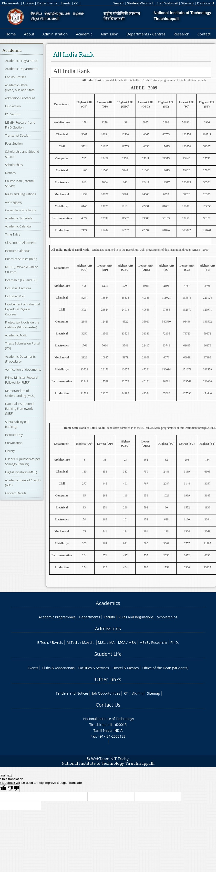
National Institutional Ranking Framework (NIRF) (19, 408)
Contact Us (108, 704)
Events (66, 3)
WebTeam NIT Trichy (110, 759)
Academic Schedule (18, 218)
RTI (126, 693)
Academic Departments (21, 68)
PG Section (12, 114)
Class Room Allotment (20, 242)
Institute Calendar (17, 250)
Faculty (109, 617)
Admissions (108, 628)
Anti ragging (13, 202)
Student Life (108, 654)
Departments (47, 3)
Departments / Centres (145, 34)
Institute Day (14, 434)
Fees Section (14, 143)
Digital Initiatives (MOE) (21, 472)
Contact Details (15, 493)
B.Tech (42, 642)
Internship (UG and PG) (21, 280)
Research (181, 34)
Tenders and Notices (72, 693)
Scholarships (14, 164)
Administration (55, 34)
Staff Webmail (167, 3)
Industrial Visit (15, 296)
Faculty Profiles (15, 77)
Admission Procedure (20, 98)
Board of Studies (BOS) (21, 259)
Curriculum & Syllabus (20, 210)
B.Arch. (57, 642)
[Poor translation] (13, 788)
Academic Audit (16, 335)
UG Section (13, 106)
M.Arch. (88, 642)
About (29, 34)
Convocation (13, 443)
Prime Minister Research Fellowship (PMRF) (22, 380)
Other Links (108, 679)
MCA (121, 642)
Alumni (138, 693)
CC (76, 3)
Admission (109, 34)
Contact (204, 34)
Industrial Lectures (18, 288)
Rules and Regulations (20, 194)
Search (118, 3)
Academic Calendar (18, 226)
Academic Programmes (21, 60)
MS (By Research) (153, 642)
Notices (10, 173)
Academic (84, 34)
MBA (132, 642)
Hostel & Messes (126, 668)
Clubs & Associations (58, 668)
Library (28, 3)
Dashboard (205, 3)
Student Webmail (140, 3)
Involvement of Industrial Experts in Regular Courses (22, 309)
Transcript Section (17, 135)
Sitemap (187, 3)
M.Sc (101, 642)
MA (111, 642)
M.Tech (72, 642)
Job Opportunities (106, 693)
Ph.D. (174, 642)
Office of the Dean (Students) (165, 668)
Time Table (12, 234)
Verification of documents (23, 369)
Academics (108, 603)
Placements (11, 3)
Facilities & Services (93, 668)
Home (10, 34)
